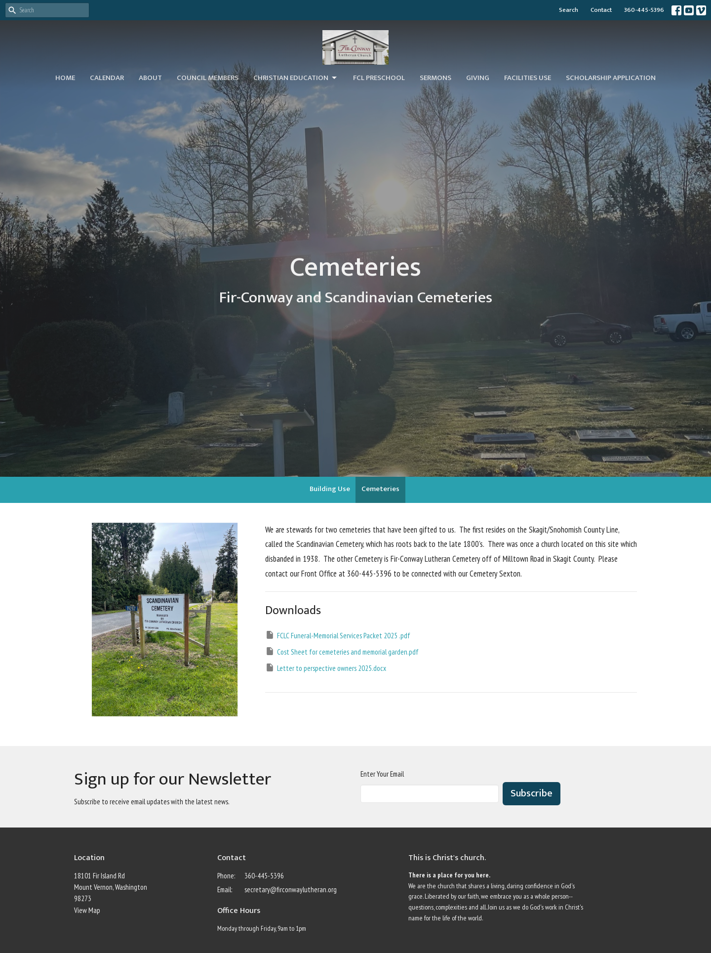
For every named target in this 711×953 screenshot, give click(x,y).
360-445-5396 (644, 9)
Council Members (207, 78)
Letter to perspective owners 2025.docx (325, 668)
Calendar (107, 78)
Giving (477, 78)
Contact (601, 9)
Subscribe (532, 793)
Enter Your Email (382, 774)
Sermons (435, 78)
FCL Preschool (379, 78)
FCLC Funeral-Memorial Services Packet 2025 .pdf (337, 635)
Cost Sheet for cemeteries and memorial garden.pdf (342, 651)
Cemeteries (380, 489)
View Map (87, 910)
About (150, 78)
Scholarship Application (611, 78)
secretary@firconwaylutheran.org (290, 889)
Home (65, 78)
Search (568, 9)
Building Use (330, 489)
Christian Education (295, 78)
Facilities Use (527, 78)
